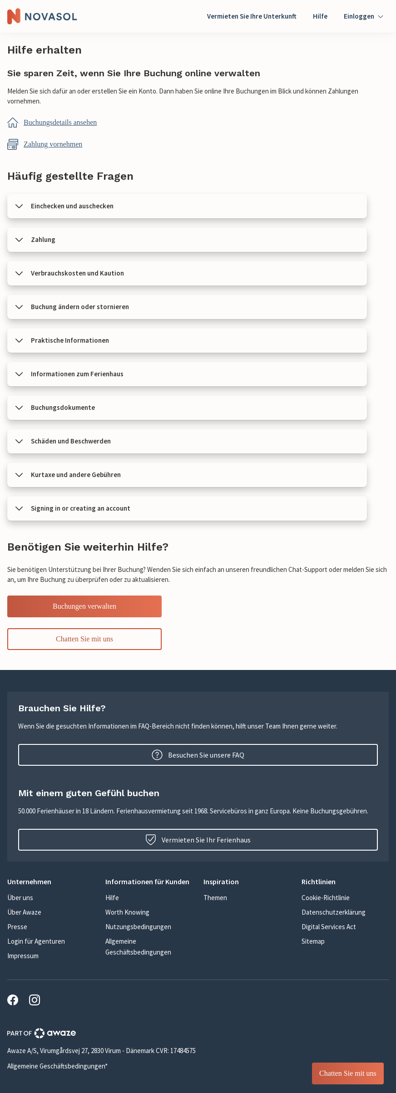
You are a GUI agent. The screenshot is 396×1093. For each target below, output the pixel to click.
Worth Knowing (127, 912)
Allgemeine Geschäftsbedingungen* (57, 1066)
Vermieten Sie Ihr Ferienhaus (198, 839)
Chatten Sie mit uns (84, 639)
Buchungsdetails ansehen (60, 122)
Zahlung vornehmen (53, 144)
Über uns (20, 897)
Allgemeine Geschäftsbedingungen (138, 946)
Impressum (23, 955)
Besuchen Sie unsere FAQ (198, 754)
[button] (187, 206)
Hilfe (320, 16)
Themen (215, 897)
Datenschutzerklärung (334, 912)
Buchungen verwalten (84, 606)
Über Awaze (24, 912)
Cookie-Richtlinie (326, 897)
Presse (17, 926)
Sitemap (313, 941)
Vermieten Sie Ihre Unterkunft (252, 16)
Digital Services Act (329, 926)
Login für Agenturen (36, 941)
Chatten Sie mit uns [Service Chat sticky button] (347, 1073)
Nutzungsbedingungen (138, 926)
